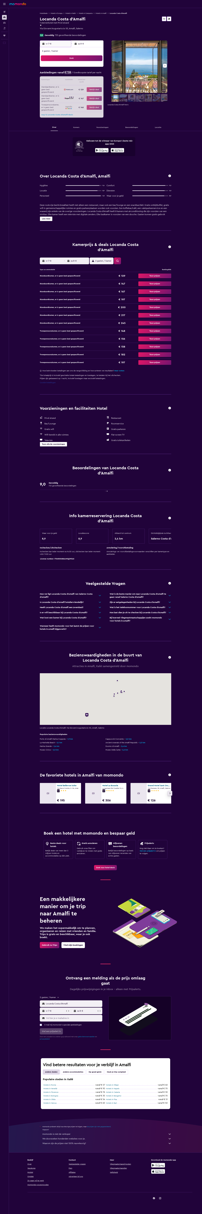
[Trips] (4, 35)
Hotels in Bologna (50, 1096)
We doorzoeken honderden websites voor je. (106, 1138)
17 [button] (60, 86)
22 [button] (90, 86)
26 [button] (72, 93)
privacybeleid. (45, 1039)
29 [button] (90, 93)
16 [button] (97, 80)
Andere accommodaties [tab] (73, 1072)
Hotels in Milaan (112, 1085)
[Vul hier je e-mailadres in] (73, 1018)
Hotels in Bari (111, 1103)
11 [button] (66, 80)
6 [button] (78, 74)
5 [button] (72, 74)
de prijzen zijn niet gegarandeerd (99, 1126)
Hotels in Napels (112, 1089)
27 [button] (78, 93)
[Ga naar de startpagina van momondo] (17, 4)
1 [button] (90, 68)
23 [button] (97, 86)
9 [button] (96, 74)
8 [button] (90, 74)
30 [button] (97, 93)
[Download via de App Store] (158, 1171)
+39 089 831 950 (47, 32)
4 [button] (65, 74)
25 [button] (66, 93)
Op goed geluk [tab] (95, 1072)
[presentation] (117, 150)
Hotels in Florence (50, 1092)
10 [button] (60, 80)
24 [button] (59, 93)
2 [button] (96, 68)
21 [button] (84, 86)
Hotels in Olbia (49, 1099)
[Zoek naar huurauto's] (4, 22)
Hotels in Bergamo (113, 1096)
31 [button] (60, 99)
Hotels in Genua (49, 1103)
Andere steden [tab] (51, 1072)
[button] (4, 4)
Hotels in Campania (85, 13)
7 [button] (84, 74)
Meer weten (119, 371)
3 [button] (59, 74)
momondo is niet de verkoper (106, 1134)
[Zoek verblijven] (4, 17)
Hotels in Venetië (50, 1089)
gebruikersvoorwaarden (86, 1036)
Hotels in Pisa (111, 1099)
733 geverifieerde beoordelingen (70, 35)
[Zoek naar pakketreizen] (4, 28)
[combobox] (73, 1004)
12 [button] (72, 80)
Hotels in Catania (113, 1092)
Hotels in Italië (70, 13)
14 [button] (84, 80)
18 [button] (66, 86)
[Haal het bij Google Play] (102, 150)
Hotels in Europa (56, 13)
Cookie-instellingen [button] (48, 383)
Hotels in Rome (49, 1085)
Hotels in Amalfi (101, 13)
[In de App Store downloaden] (117, 150)
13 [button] (78, 80)
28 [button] (84, 93)
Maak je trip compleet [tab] (116, 1072)
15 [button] (91, 80)
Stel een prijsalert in (148, 851)
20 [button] (78, 86)
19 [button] (72, 86)
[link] (105, 867)
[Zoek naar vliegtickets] (4, 11)
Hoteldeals (44, 13)
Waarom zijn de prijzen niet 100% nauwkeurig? (106, 1143)
